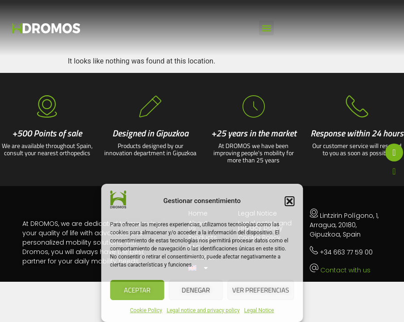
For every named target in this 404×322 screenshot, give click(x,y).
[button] (289, 201)
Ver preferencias (260, 290)
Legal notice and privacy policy (202, 310)
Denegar (196, 290)
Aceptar (137, 290)
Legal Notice (259, 310)
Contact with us (345, 270)
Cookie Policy (146, 310)
